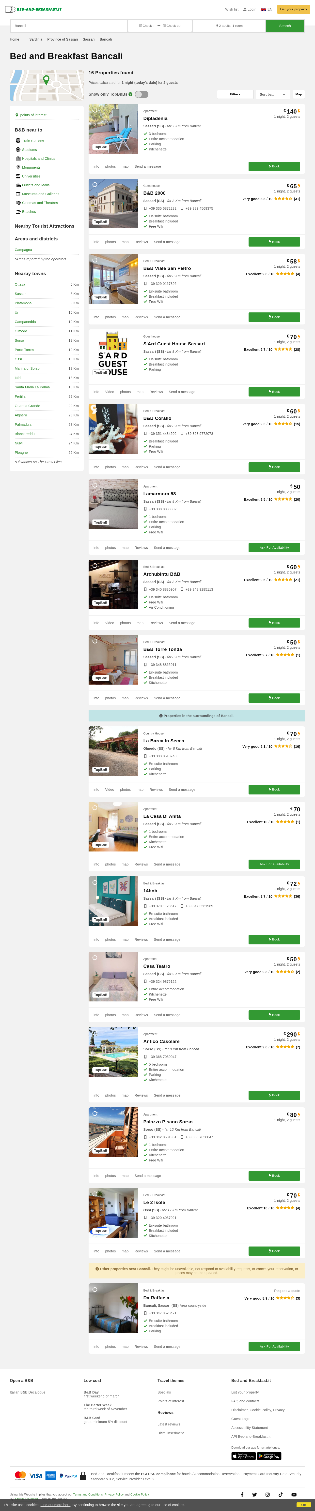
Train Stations (33, 141)
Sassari (89, 39)
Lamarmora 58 (159, 493)
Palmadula (23, 424)
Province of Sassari (62, 39)
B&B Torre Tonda (162, 649)
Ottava (20, 284)
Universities (31, 176)
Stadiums (29, 150)
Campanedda (25, 322)
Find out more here (56, 1505)
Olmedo (21, 331)
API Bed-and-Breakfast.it (250, 1436)
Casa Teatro (156, 966)
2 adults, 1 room (229, 26)
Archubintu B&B (161, 574)
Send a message (148, 166)
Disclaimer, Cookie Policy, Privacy (258, 1410)
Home (14, 39)
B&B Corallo (157, 418)
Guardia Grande (27, 406)
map (125, 166)
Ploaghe (21, 453)
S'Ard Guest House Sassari (174, 343)
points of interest (31, 115)
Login (249, 9)
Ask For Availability (274, 547)
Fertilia (20, 396)
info (96, 166)
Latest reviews (169, 1424)
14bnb (150, 890)
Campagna (23, 250)
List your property (293, 9)
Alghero (21, 415)
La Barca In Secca (163, 740)
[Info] (130, 94)
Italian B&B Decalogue (27, 1392)
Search (285, 26)
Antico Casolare (161, 1041)
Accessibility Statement (249, 1428)
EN (266, 9)
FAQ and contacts (245, 1401)
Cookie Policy (139, 1494)
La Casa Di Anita (162, 816)
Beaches (29, 212)
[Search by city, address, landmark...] (69, 26)
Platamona (23, 303)
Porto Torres (24, 350)
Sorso (19, 340)
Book (274, 166)
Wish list (231, 9)
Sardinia (35, 39)
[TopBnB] (141, 94)
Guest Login (241, 1419)
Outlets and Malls (36, 185)
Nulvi (19, 443)
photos (110, 166)
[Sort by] (273, 94)
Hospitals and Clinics (38, 159)
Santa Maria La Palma (32, 387)
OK (303, 1505)
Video (109, 392)
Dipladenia (155, 118)
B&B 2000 (154, 193)
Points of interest (171, 1401)
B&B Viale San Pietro (167, 268)
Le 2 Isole (154, 1202)
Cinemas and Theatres (40, 203)
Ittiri (18, 378)
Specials (164, 1392)
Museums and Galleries (40, 194)
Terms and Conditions (88, 1494)
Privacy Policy (114, 1494)
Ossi (18, 359)
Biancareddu (25, 434)
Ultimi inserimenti (171, 1433)
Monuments (31, 167)
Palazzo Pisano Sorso (167, 1121)
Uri (17, 312)
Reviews (141, 242)
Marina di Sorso (27, 368)
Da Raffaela (156, 1297)
